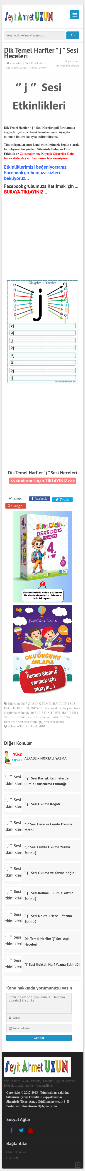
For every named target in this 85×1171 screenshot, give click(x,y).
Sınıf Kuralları (17, 1150)
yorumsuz (73, 61)
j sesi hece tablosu (53, 719)
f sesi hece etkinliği (28, 719)
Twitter (63, 498)
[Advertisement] (42, 237)
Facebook (40, 498)
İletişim (13, 1156)
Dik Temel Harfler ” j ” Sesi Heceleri (42, 473)
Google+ (18, 504)
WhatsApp (15, 498)
